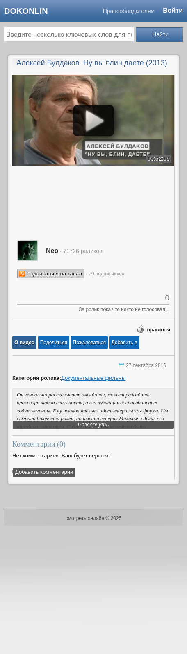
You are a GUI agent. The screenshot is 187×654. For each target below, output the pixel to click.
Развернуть (93, 424)
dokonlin (26, 11)
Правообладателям (129, 11)
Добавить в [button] (124, 342)
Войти (173, 10)
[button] (24, 342)
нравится (158, 330)
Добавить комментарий (44, 472)
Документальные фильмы (93, 378)
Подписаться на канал (54, 274)
